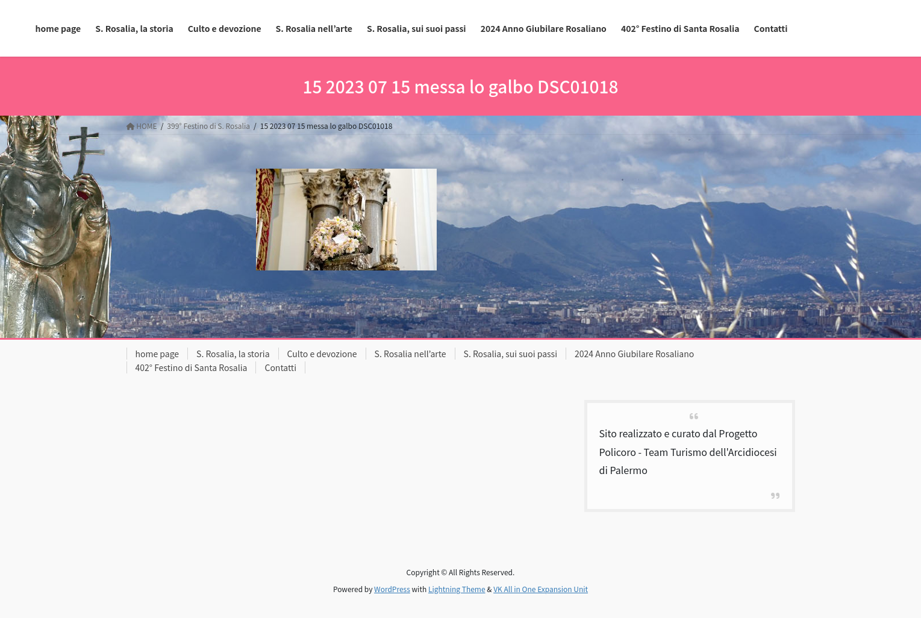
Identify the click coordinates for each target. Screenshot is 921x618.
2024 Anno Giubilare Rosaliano (634, 354)
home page (158, 354)
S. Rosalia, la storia (233, 354)
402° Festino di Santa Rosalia (192, 367)
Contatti (280, 367)
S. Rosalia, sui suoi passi (510, 354)
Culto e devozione (322, 354)
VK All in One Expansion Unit (540, 589)
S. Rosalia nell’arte (410, 354)
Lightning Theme (456, 589)
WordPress (392, 589)
